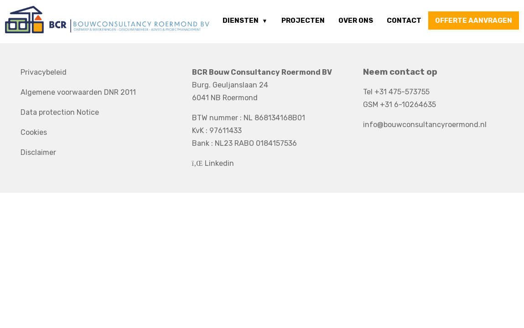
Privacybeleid (44, 72)
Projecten (303, 20)
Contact (404, 20)
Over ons (355, 20)
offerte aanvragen (473, 20)
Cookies (34, 132)
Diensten (241, 20)
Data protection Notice (60, 112)
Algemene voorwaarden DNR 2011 (78, 92)
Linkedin (213, 163)
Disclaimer (38, 152)
